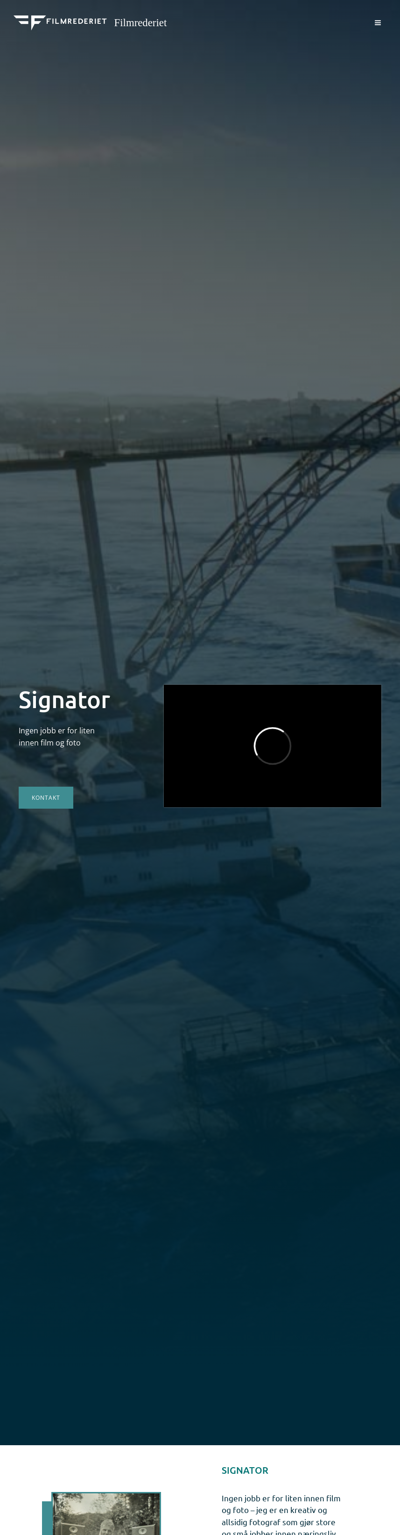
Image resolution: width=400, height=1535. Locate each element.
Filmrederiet (140, 23)
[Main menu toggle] (377, 22)
